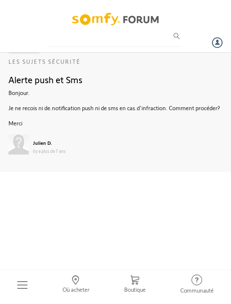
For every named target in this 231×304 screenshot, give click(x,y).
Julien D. (42, 143)
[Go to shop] (135, 285)
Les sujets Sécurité (44, 61)
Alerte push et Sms (45, 79)
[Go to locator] (75, 285)
